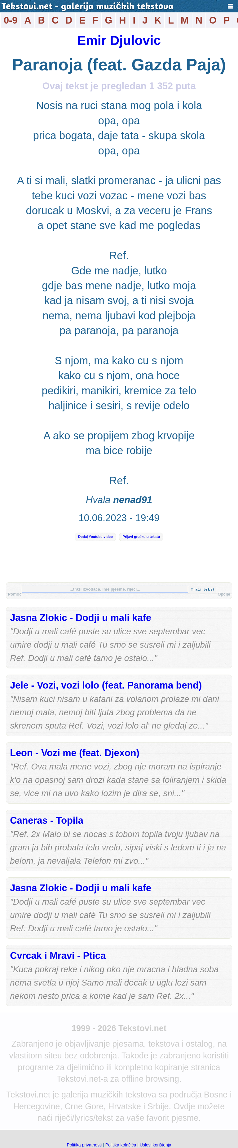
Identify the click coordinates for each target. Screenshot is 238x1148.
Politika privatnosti (84, 1144)
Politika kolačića (120, 1144)
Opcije (224, 594)
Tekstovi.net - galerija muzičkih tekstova (88, 7)
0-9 (10, 20)
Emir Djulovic (119, 40)
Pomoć (14, 594)
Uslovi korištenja (155, 1144)
